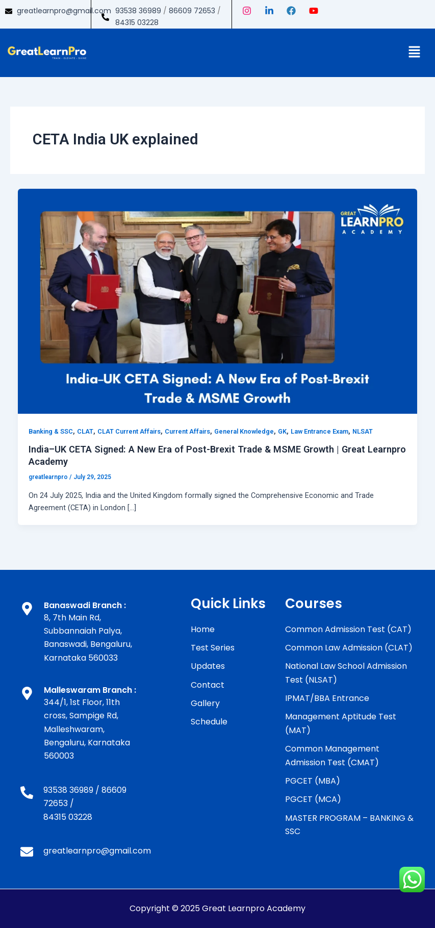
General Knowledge (244, 431)
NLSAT (362, 431)
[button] (414, 52)
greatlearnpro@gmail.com (64, 11)
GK (282, 431)
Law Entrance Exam (319, 431)
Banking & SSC (51, 431)
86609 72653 (192, 11)
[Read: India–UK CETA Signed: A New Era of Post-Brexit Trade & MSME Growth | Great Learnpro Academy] (218, 301)
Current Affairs (187, 431)
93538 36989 (138, 11)
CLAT (85, 431)
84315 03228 (137, 22)
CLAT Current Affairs (129, 431)
